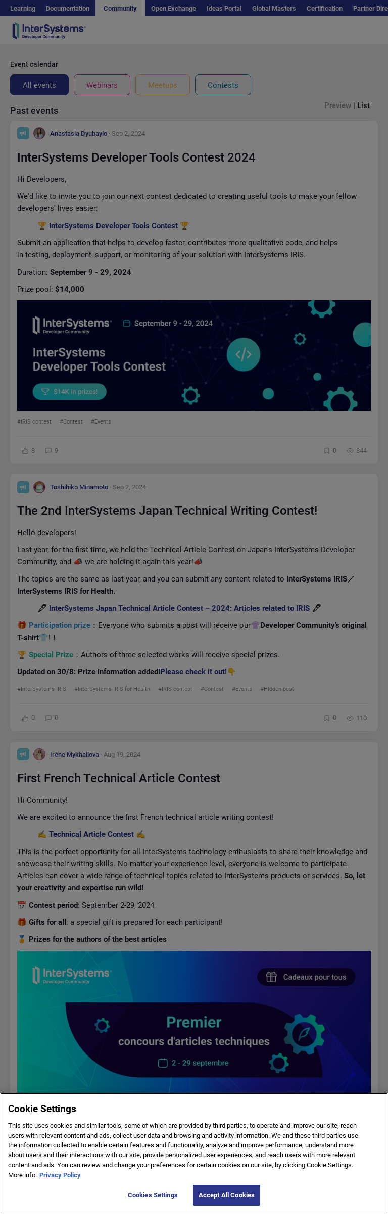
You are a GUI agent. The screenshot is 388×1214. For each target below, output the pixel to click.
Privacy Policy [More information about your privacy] (60, 1175)
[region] (194, 1153)
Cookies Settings (153, 1195)
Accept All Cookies (227, 1195)
